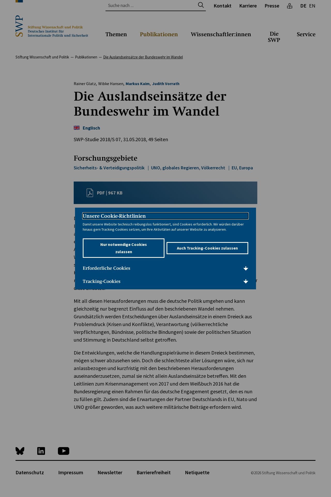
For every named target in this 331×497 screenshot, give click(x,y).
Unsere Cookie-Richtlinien (114, 216)
